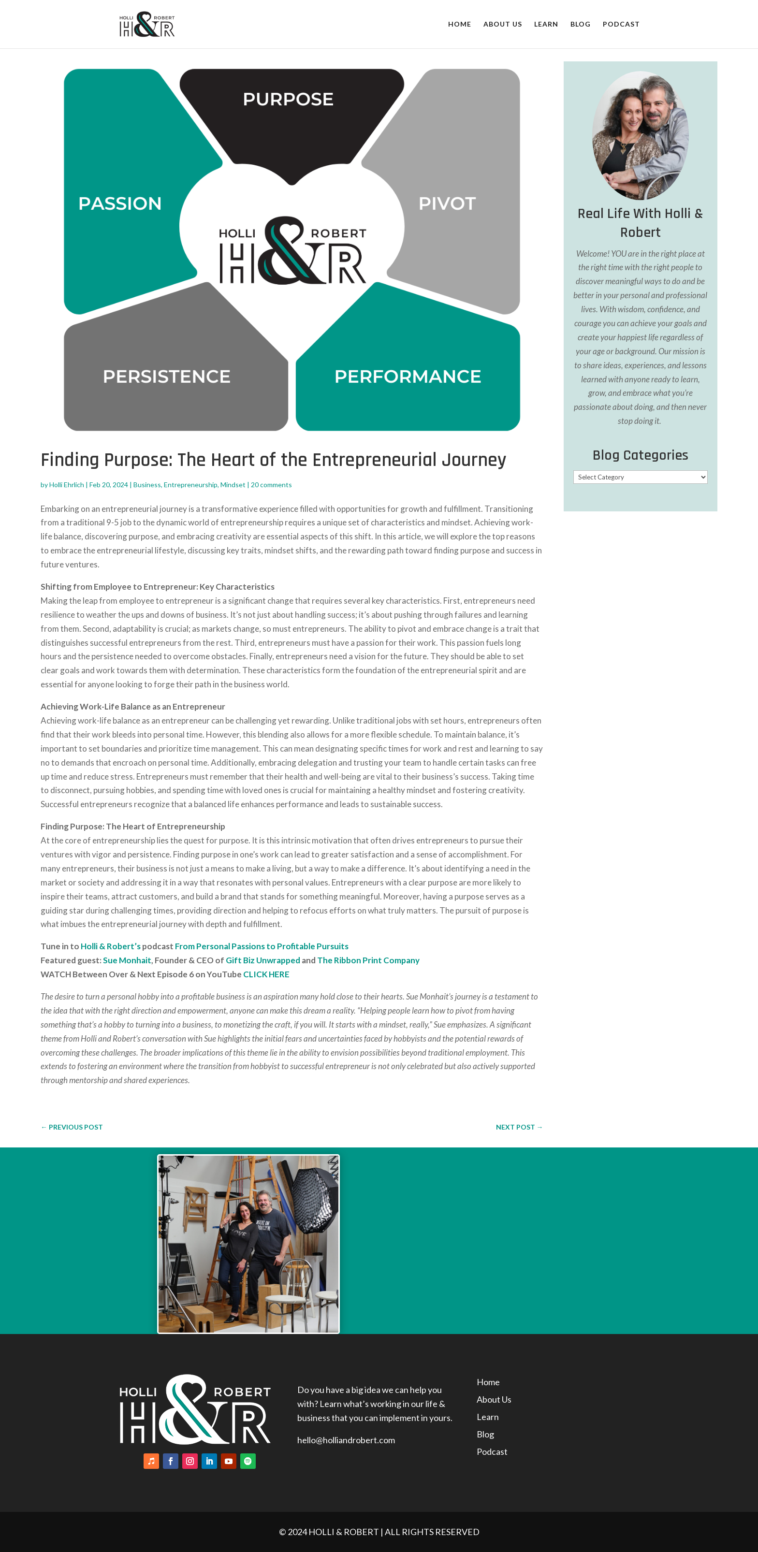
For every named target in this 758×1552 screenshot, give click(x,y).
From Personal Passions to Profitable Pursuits (262, 946)
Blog (580, 24)
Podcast (621, 24)
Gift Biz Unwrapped (263, 960)
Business (147, 484)
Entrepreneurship (191, 484)
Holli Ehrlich (66, 484)
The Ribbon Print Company (368, 960)
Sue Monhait (126, 960)
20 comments (271, 484)
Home (459, 24)
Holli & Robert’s (111, 946)
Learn (546, 24)
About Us (502, 24)
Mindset (233, 484)
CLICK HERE (266, 974)
